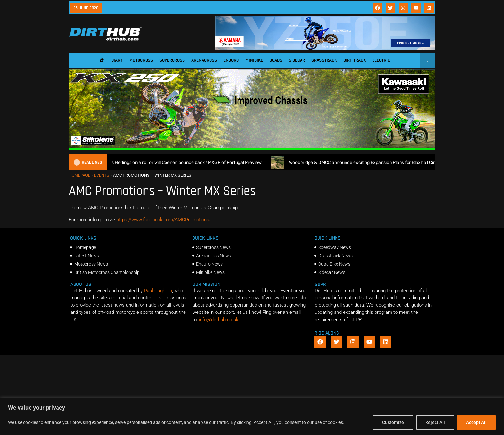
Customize (393, 422)
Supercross (172, 60)
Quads (275, 60)
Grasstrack (324, 60)
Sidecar (297, 60)
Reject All (435, 422)
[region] (252, 416)
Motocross (141, 60)
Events (101, 175)
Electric (381, 60)
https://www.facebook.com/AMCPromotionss (164, 219)
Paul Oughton (158, 291)
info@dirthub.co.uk (218, 319)
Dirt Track (354, 60)
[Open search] (428, 60)
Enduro (231, 60)
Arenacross (204, 60)
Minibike (254, 60)
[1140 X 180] (325, 49)
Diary (117, 60)
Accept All (476, 422)
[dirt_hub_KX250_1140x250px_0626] (252, 148)
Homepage (79, 175)
